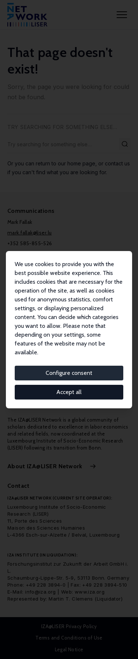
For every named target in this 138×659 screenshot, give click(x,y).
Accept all (69, 391)
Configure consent (69, 372)
